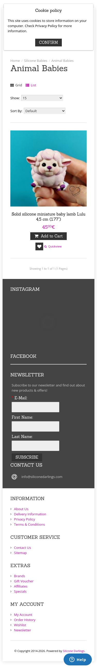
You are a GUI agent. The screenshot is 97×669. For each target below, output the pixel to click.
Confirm (48, 42)
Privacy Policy (46, 25)
